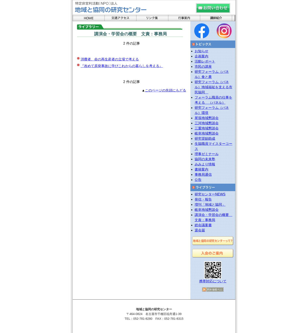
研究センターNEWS (210, 194)
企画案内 (201, 56)
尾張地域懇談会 (207, 118)
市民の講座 (203, 66)
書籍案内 (201, 169)
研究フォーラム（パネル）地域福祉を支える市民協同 (213, 87)
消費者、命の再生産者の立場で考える (110, 59)
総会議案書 (203, 225)
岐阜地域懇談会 (207, 133)
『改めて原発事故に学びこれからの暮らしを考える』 (122, 66)
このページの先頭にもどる (165, 90)
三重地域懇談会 (207, 128)
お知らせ (201, 51)
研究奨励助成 (205, 138)
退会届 (200, 230)
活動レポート (205, 61)
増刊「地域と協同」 (210, 204)
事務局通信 (203, 174)
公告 (198, 180)
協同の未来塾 (205, 159)
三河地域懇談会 (207, 123)
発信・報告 (203, 199)
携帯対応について (213, 281)
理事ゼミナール (207, 154)
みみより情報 (205, 164)
